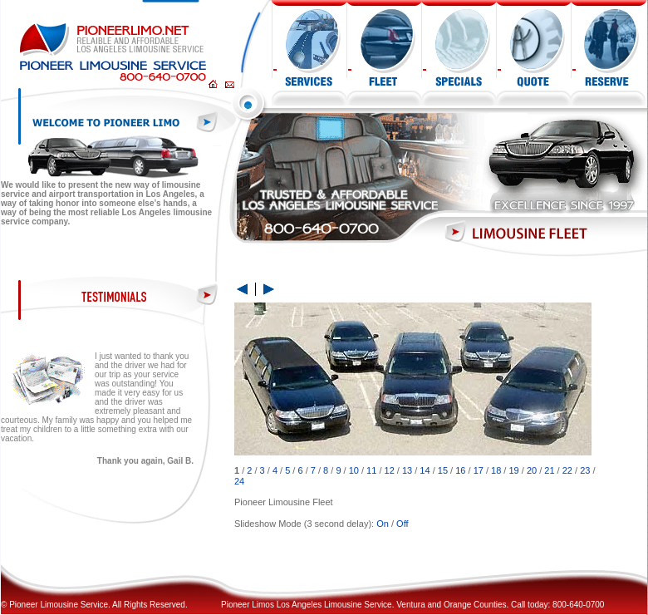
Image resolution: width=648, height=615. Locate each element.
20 (532, 470)
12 (390, 470)
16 (460, 470)
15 (443, 470)
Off (402, 524)
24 (239, 481)
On (382, 524)
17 (479, 470)
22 (567, 470)
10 (354, 470)
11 (371, 470)
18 (496, 470)
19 (513, 470)
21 (549, 470)
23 (585, 470)
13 (407, 470)
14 (425, 470)
